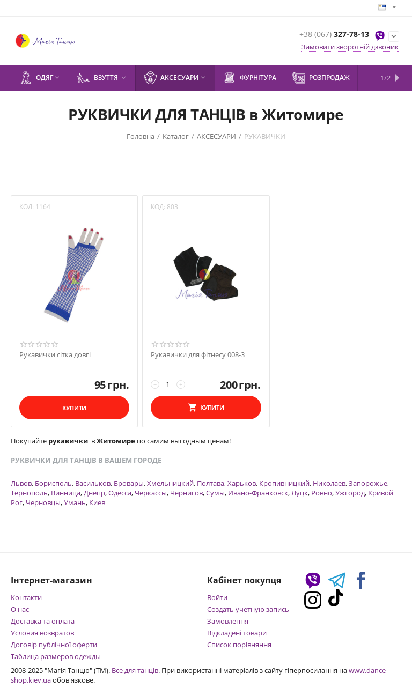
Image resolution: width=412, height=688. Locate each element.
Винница (65, 493)
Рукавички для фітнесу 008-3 (198, 355)
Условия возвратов (42, 633)
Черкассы (151, 493)
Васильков (93, 483)
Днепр (94, 493)
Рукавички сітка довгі (55, 355)
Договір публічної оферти (54, 644)
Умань (75, 502)
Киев (97, 502)
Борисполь (53, 483)
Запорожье (368, 483)
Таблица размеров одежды (56, 656)
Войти (217, 597)
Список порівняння (239, 644)
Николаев (329, 483)
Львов (21, 483)
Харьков (241, 483)
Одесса (119, 493)
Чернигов (186, 493)
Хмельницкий (170, 483)
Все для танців (135, 670)
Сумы (215, 493)
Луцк (299, 493)
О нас (20, 609)
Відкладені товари (237, 633)
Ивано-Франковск (258, 493)
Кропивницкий (284, 483)
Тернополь (29, 493)
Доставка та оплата (43, 621)
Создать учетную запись (248, 609)
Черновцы (43, 502)
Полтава (210, 483)
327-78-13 (334, 34)
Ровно (321, 493)
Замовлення (227, 621)
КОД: (26, 206)
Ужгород (350, 493)
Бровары (129, 483)
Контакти (26, 597)
